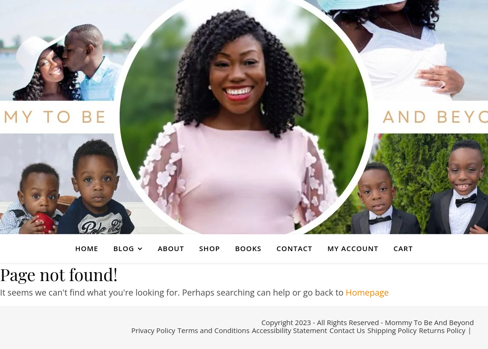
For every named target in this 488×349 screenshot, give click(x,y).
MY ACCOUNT (353, 248)
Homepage (367, 292)
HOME (86, 248)
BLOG (123, 248)
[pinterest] (52, 331)
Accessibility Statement (289, 330)
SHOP (209, 248)
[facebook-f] (17, 331)
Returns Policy (442, 330)
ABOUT (171, 248)
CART (402, 248)
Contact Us (347, 330)
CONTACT (294, 248)
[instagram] (39, 331)
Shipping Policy (392, 330)
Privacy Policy (153, 330)
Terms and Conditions (213, 330)
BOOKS (248, 248)
